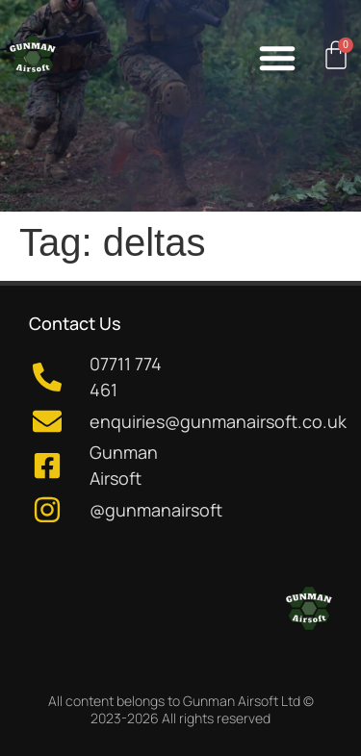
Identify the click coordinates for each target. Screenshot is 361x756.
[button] (277, 58)
